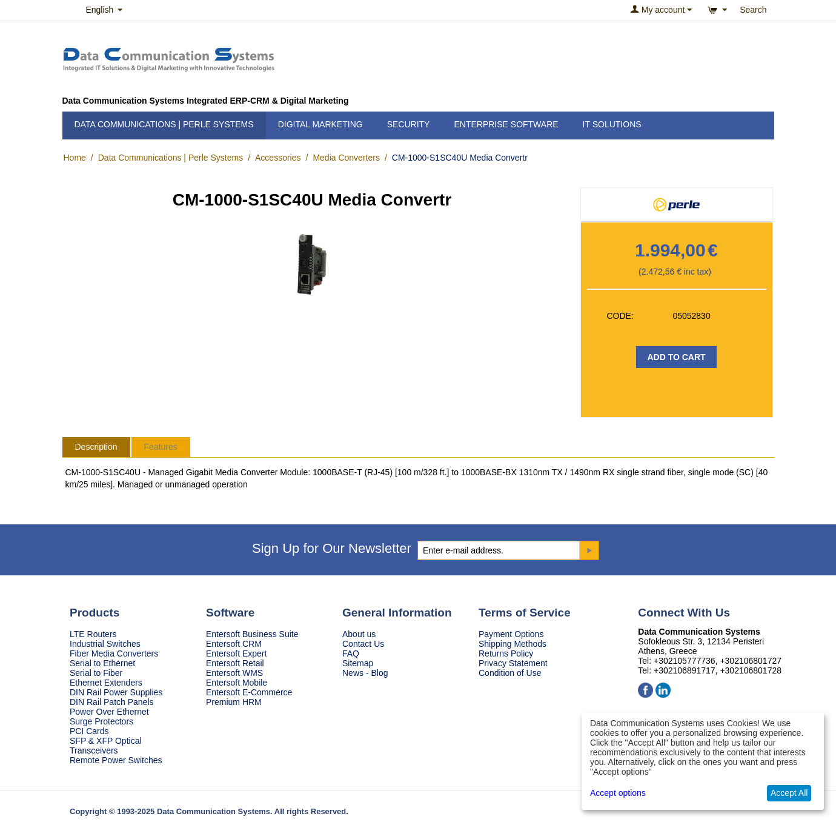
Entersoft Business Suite (252, 634)
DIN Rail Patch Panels (112, 702)
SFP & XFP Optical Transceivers (106, 745)
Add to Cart (676, 357)
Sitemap (357, 663)
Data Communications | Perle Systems (164, 124)
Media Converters (346, 157)
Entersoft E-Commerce (249, 692)
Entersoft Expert (236, 653)
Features (160, 447)
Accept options (618, 793)
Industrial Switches (105, 644)
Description (96, 447)
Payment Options (511, 634)
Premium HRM (234, 702)
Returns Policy (506, 653)
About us (359, 634)
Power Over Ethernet (109, 712)
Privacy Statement (513, 663)
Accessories (277, 157)
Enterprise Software (506, 124)
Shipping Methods (512, 644)
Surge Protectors (101, 721)
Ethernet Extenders (106, 682)
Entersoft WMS (234, 673)
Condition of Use (510, 673)
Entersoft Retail (235, 663)
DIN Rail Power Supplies (116, 692)
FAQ (350, 653)
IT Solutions (612, 124)
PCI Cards (89, 731)
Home (75, 157)
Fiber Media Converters (114, 653)
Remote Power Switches (116, 760)
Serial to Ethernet (102, 663)
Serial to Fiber (96, 673)
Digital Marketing (320, 124)
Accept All (789, 793)
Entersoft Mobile (236, 682)
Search (753, 10)
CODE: (620, 316)
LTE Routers (93, 634)
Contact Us (363, 644)
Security (408, 124)
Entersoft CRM (234, 644)
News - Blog (365, 673)
